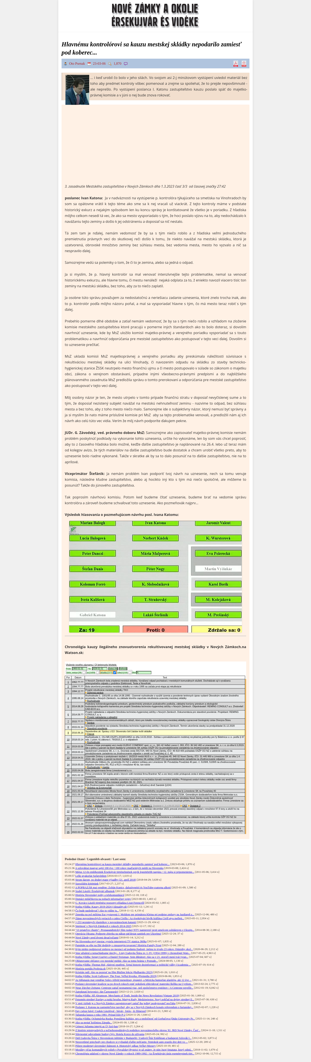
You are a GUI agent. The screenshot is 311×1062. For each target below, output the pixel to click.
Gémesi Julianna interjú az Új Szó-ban (96, 1026)
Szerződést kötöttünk (87, 883)
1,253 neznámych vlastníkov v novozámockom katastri (105, 922)
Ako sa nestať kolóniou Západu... (93, 1022)
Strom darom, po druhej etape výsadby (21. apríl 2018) (105, 879)
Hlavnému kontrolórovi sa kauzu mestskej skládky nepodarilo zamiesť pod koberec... (122, 864)
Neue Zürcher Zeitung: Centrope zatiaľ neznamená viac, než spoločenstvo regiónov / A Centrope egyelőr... (134, 987)
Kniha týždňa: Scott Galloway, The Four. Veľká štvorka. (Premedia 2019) (116, 976)
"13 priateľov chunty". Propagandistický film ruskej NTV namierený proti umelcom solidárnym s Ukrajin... (134, 930)
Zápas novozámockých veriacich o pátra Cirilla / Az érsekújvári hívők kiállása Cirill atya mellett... (129, 918)
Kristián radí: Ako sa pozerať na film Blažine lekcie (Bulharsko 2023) (114, 972)
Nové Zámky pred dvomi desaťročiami (97, 937)
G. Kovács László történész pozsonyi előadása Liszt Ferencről (109, 902)
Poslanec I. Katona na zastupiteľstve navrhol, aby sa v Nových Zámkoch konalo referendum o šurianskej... (134, 1007)
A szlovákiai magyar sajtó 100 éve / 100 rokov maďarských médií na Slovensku (119, 868)
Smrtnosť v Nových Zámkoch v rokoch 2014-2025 (103, 926)
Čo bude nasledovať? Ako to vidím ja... (97, 910)
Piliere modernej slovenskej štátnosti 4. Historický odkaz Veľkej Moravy (115, 1045)
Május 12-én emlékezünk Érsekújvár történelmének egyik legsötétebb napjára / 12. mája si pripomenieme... (134, 871)
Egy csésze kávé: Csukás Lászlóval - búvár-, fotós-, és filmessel (110, 1011)
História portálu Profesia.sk (90, 968)
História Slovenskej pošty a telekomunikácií (99, 895)
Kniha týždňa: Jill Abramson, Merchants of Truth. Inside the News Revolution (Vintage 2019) (127, 995)
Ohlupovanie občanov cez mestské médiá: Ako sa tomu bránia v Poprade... (116, 960)
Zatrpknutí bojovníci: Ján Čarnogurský (96, 991)
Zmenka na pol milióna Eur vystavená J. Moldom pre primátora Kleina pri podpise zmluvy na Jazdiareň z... (134, 914)
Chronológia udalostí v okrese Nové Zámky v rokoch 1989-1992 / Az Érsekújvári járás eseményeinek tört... (134, 1053)
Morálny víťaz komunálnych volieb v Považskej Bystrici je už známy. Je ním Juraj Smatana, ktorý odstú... (134, 1049)
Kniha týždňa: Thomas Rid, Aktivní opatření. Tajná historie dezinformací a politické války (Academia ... (133, 964)
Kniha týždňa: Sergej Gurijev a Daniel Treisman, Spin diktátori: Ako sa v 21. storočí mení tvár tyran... (131, 956)
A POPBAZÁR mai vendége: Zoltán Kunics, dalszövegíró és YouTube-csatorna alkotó (123, 887)
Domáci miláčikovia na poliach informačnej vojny (103, 898)
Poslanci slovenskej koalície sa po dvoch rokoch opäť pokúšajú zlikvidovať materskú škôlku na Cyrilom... (134, 983)
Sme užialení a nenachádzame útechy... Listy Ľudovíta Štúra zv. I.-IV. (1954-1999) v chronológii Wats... (132, 953)
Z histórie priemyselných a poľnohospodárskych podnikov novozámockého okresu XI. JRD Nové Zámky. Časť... (138, 1030)
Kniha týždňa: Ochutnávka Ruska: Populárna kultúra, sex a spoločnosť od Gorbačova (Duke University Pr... (135, 1018)
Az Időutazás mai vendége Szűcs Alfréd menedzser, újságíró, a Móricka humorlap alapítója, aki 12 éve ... (133, 980)
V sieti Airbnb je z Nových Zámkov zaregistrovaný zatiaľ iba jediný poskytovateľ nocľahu (125, 1003)
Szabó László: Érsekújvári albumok (95, 891)
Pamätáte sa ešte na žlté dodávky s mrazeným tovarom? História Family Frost (118, 945)
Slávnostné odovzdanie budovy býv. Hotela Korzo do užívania (109, 1034)
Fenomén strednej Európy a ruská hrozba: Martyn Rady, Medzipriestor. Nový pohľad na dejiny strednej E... (134, 999)
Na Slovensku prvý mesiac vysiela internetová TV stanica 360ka (111, 941)
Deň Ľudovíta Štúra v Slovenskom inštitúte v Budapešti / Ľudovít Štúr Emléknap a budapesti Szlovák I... (133, 1038)
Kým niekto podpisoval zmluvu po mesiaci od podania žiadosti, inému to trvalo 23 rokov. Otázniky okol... (134, 949)
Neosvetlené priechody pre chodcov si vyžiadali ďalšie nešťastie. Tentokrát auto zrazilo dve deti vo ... (131, 1041)
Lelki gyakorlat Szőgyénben (90, 875)
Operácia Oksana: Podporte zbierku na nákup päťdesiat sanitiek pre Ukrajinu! (118, 933)
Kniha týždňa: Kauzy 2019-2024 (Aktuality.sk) (101, 906)
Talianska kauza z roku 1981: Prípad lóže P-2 (100, 1014)
